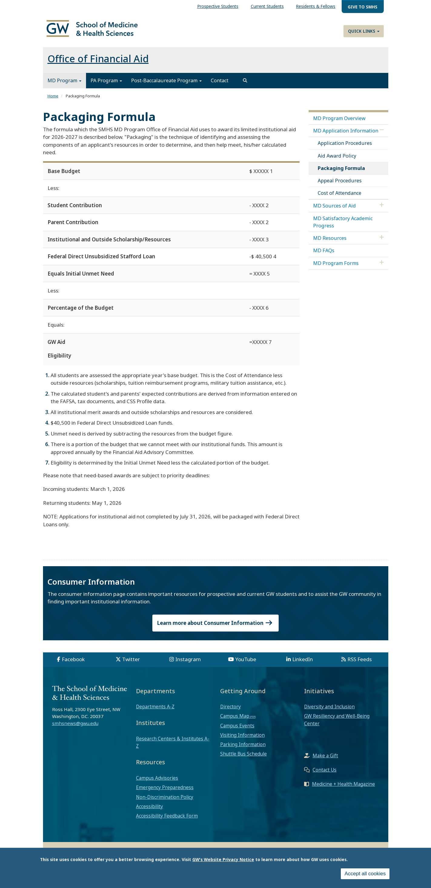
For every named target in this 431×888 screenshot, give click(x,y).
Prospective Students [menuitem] (217, 6)
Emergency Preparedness (165, 791)
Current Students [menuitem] (267, 6)
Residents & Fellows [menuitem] (315, 6)
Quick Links (364, 31)
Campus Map (234, 720)
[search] (245, 84)
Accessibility (149, 810)
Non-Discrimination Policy (164, 800)
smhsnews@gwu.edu (75, 726)
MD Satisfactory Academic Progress (343, 225)
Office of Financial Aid (98, 62)
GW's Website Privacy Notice (223, 859)
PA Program (106, 84)
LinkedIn (302, 662)
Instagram (188, 662)
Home (53, 99)
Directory (230, 710)
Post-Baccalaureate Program (166, 84)
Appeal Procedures (340, 184)
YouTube (245, 662)
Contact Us (325, 773)
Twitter (131, 662)
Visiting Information (242, 738)
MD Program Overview (339, 121)
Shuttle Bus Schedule (243, 757)
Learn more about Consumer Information (215, 626)
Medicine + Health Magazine (343, 787)
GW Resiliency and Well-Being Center (337, 723)
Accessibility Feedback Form (167, 819)
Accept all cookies (365, 874)
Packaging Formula (341, 171)
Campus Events (237, 729)
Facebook (73, 662)
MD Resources (329, 241)
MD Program (64, 84)
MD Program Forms (336, 266)
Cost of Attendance (339, 196)
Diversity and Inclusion (329, 710)
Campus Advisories (157, 781)
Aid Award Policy (337, 159)
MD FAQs (323, 254)
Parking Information (243, 748)
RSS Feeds (359, 662)
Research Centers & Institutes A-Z (172, 745)
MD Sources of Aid (334, 209)
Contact (219, 84)
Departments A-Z (155, 710)
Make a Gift (325, 759)
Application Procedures (345, 146)
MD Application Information (345, 134)
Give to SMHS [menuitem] (362, 7)
